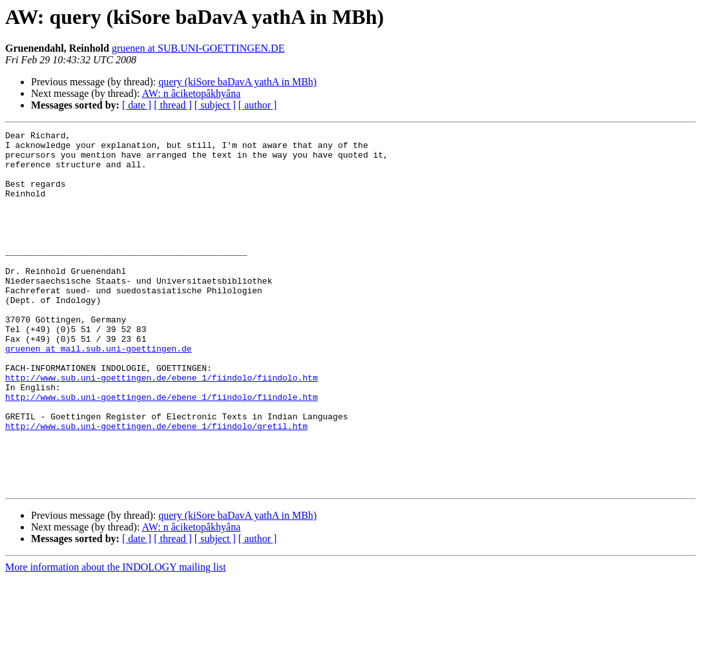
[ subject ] (215, 105)
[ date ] (136, 105)
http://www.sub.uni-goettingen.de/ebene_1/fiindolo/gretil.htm (156, 486)
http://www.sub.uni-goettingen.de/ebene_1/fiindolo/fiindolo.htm (161, 428)
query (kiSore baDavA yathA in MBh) (237, 81)
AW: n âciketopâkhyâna (191, 93)
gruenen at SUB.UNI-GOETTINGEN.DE (198, 48)
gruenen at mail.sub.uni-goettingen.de (98, 393)
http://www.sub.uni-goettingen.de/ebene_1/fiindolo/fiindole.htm (161, 451)
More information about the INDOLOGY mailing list (115, 638)
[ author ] (257, 105)
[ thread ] (173, 105)
